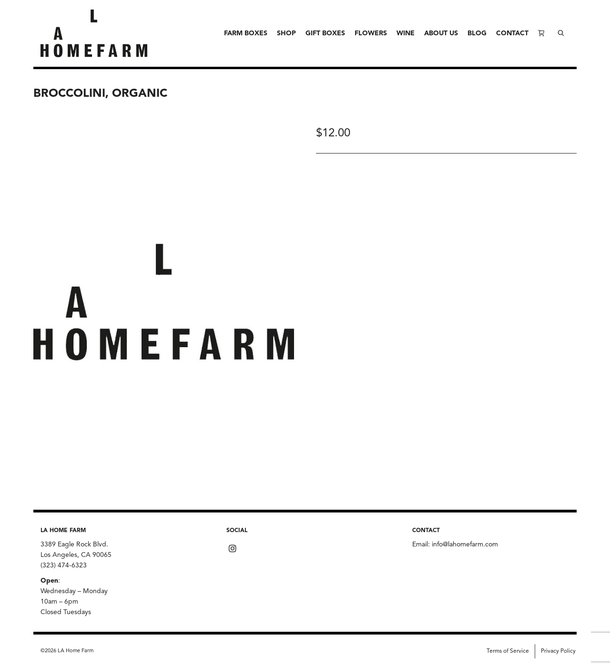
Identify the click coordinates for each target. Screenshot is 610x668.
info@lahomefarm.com (465, 544)
